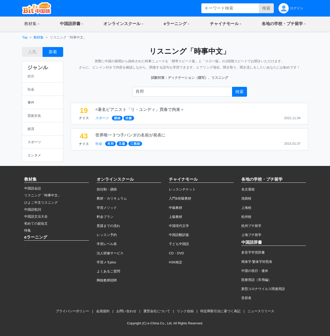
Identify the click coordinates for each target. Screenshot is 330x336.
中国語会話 (32, 188)
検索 (266, 8)
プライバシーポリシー (72, 311)
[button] (32, 24)
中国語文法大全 (36, 216)
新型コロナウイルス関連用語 (263, 289)
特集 (27, 230)
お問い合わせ (126, 311)
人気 (32, 52)
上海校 (246, 208)
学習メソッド (107, 208)
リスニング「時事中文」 (42, 195)
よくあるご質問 (108, 271)
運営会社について (156, 311)
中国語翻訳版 (179, 235)
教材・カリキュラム (112, 198)
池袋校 (246, 198)
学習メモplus (106, 262)
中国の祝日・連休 (254, 271)
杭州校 (246, 217)
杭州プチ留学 (251, 226)
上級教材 (175, 217)
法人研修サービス (110, 253)
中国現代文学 (179, 226)
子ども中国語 (179, 244)
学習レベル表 (107, 244)
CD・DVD (176, 253)
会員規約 (103, 311)
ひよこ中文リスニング (41, 202)
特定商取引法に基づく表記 (220, 311)
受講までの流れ (108, 226)
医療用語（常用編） (256, 280)
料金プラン (105, 217)
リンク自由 (185, 311)
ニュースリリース (261, 311)
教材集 (39, 37)
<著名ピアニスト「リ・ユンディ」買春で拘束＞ (139, 109)
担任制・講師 (107, 189)
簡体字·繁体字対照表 (257, 262)
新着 (53, 52)
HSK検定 (175, 262)
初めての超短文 (36, 223)
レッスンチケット (182, 189)
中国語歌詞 (32, 209)
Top (25, 37)
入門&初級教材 (180, 198)
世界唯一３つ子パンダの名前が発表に (130, 135)
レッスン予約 (107, 235)
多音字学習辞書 (253, 252)
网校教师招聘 (107, 280)
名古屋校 (248, 189)
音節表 (246, 298)
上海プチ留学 (251, 235)
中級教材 (175, 208)
